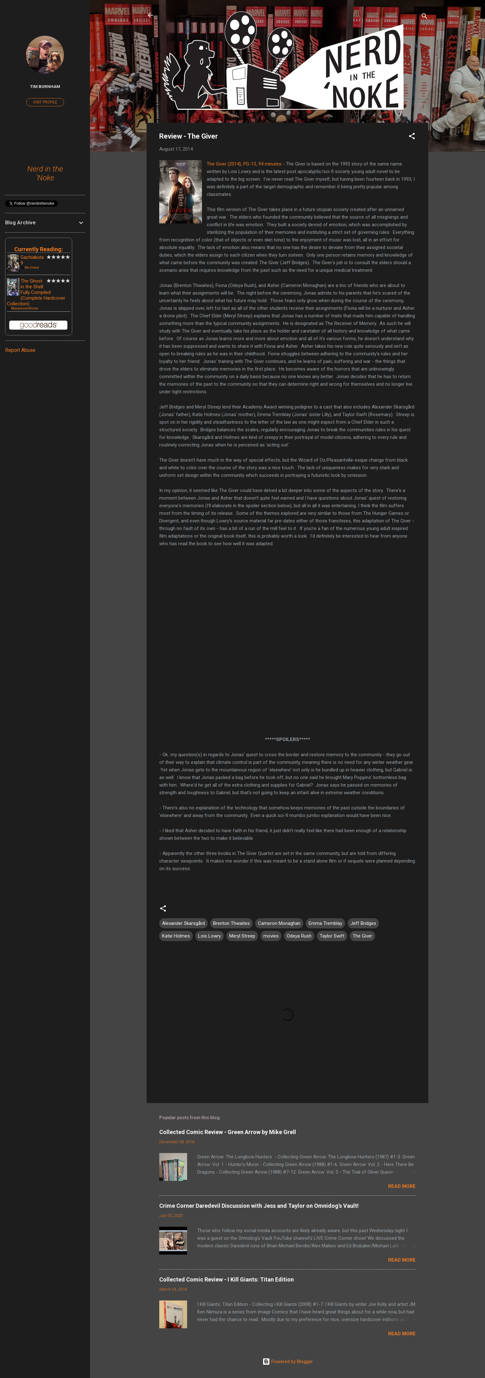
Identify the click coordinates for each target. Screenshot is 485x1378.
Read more (402, 1186)
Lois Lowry (209, 936)
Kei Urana (32, 267)
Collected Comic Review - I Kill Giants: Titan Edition (226, 1279)
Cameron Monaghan (279, 923)
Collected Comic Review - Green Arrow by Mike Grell (227, 1132)
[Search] (424, 17)
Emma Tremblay (325, 923)
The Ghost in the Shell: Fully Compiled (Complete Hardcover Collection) (36, 292)
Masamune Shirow (24, 308)
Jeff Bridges (363, 923)
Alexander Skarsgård (183, 923)
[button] (412, 137)
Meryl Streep (242, 936)
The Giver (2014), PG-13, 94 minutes (244, 164)
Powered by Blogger (287, 1361)
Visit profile (45, 102)
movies (271, 936)
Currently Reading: (38, 249)
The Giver (362, 936)
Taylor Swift (332, 936)
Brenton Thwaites (231, 923)
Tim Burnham (45, 86)
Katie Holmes (176, 936)
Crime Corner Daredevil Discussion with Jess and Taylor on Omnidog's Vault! (259, 1205)
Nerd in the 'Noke (45, 173)
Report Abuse (20, 350)
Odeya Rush (299, 936)
